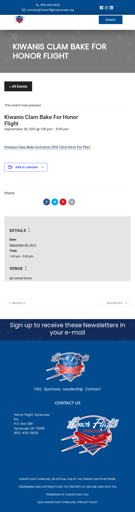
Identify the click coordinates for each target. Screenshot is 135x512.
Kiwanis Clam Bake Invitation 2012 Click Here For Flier (47, 147)
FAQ (38, 389)
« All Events (18, 86)
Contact (93, 389)
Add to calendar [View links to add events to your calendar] (26, 167)
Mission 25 (17, 302)
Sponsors (52, 389)
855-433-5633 (48, 5)
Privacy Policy (88, 502)
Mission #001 (117, 302)
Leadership (73, 389)
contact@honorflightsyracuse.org (48, 10)
